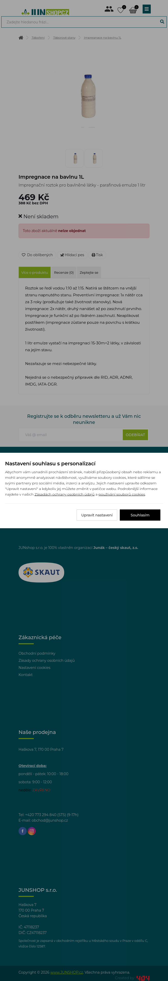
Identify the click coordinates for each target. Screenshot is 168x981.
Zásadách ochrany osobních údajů (65, 494)
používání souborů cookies (121, 494)
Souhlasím (140, 515)
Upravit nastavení (97, 515)
